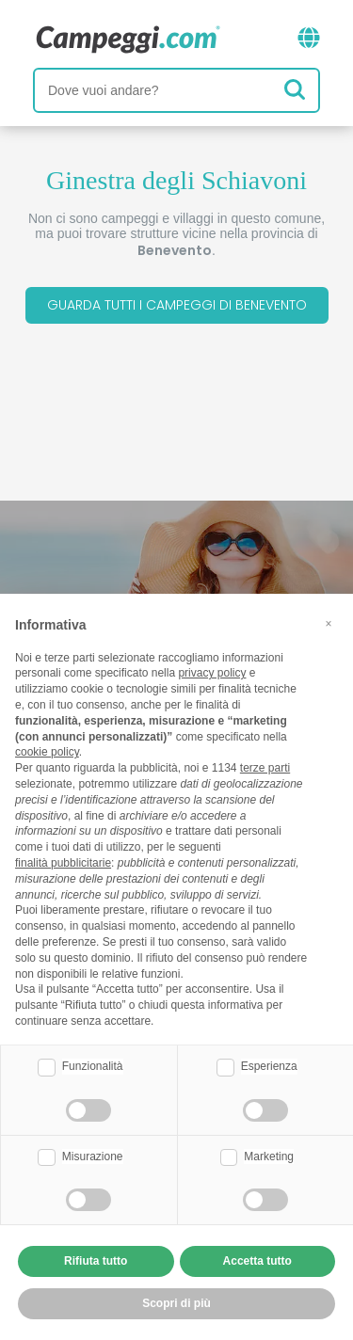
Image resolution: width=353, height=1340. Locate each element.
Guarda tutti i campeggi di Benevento (177, 304)
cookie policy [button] (47, 751)
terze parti (265, 767)
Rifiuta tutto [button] (95, 1261)
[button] (328, 624)
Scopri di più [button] (176, 1303)
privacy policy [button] (212, 672)
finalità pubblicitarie (63, 862)
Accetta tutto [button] (257, 1261)
